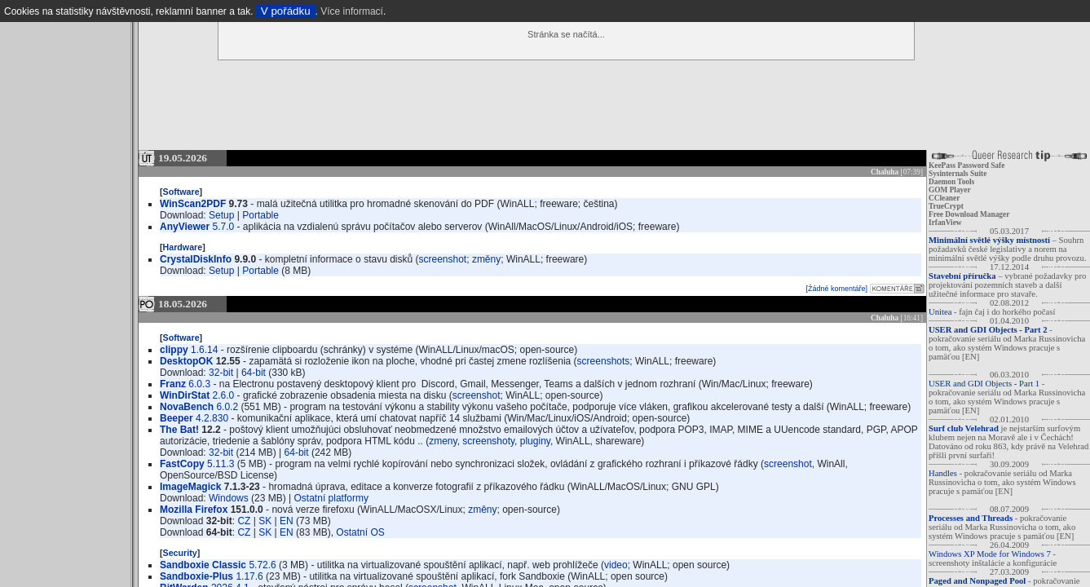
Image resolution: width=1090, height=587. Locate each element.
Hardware (183, 247)
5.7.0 (224, 226)
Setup (221, 215)
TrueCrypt (946, 206)
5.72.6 (262, 565)
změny (486, 259)
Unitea (940, 311)
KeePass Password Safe (966, 165)
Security (180, 553)
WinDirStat (185, 395)
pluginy (535, 441)
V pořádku (286, 11)
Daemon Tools (951, 182)
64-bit (253, 372)
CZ (243, 521)
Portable (260, 215)
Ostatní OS (360, 532)
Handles (943, 473)
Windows (229, 498)
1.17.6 (249, 576)
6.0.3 (199, 384)
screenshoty (488, 441)
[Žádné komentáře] (836, 289)
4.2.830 (212, 418)
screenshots (603, 361)
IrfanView (945, 222)
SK (264, 521)
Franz (173, 384)
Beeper (176, 418)
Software (181, 191)
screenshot (443, 259)
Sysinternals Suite (957, 174)
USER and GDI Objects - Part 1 (984, 383)
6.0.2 (227, 407)
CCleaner (944, 198)
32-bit (221, 372)
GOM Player (950, 190)
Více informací (351, 11)
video (616, 565)
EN (286, 521)
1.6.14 (204, 349)
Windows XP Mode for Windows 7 (990, 553)
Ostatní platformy (331, 498)
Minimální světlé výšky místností (989, 240)
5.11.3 (220, 464)
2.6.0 (224, 395)
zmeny (443, 441)
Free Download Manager (969, 214)
